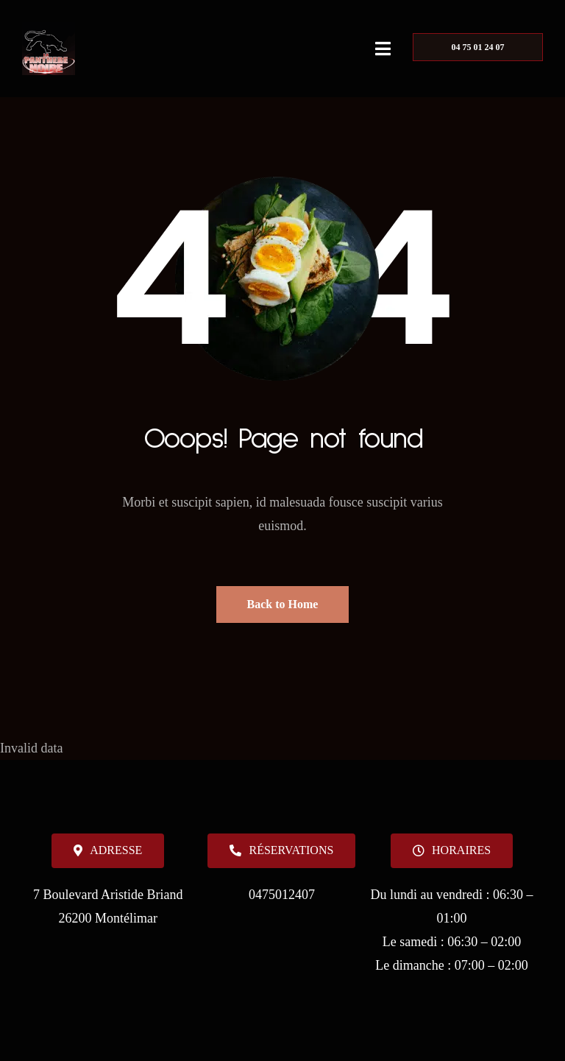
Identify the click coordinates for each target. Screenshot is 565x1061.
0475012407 (282, 894)
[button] (452, 850)
